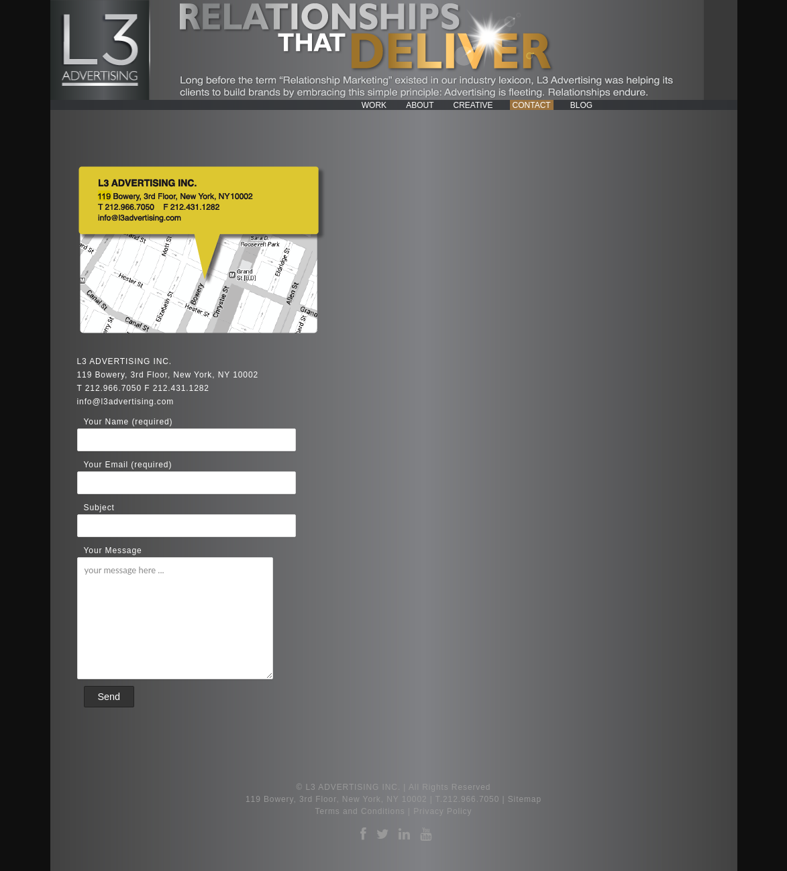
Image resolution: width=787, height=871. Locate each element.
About (419, 105)
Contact (532, 105)
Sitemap (524, 799)
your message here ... (175, 618)
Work (374, 105)
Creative (472, 105)
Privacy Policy (442, 811)
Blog (581, 105)
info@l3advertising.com (125, 401)
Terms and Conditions (360, 811)
